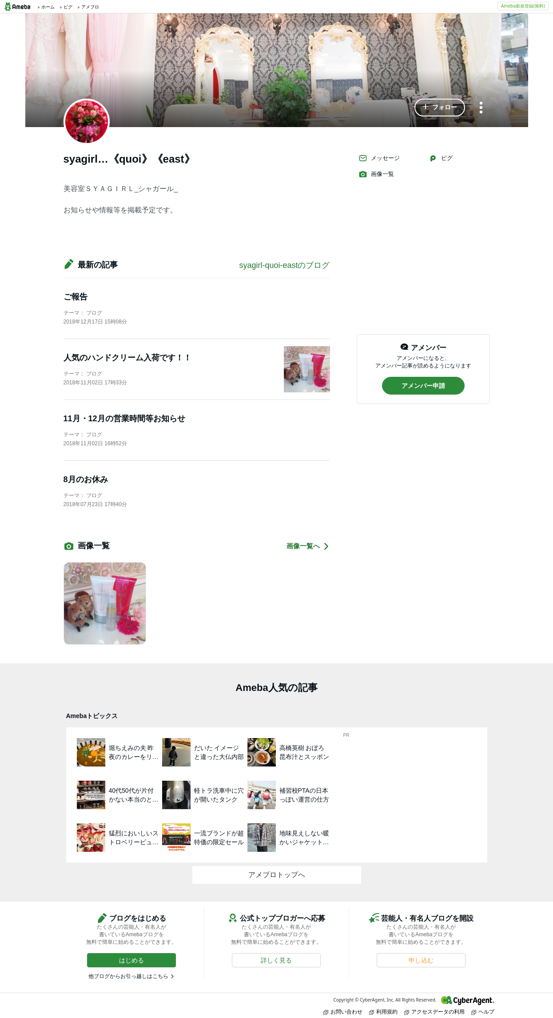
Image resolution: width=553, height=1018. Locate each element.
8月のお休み (86, 479)
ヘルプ (482, 1011)
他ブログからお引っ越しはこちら (128, 976)
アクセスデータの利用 (434, 1011)
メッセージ (379, 158)
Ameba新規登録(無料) (523, 6)
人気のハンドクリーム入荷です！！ (127, 357)
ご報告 (76, 296)
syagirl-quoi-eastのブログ (284, 265)
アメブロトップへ (276, 874)
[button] (439, 107)
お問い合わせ (342, 1011)
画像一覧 (376, 174)
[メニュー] (481, 108)
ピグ (441, 158)
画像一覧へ (308, 546)
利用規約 (383, 1011)
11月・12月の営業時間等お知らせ (124, 418)
